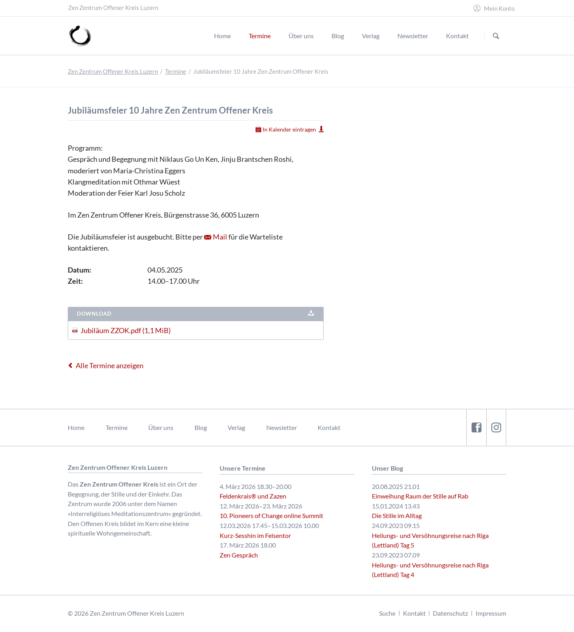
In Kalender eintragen (289, 129)
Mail (220, 236)
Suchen (496, 36)
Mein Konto (499, 8)
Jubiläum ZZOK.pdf (126, 330)
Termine (175, 71)
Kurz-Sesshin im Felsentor (255, 535)
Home (76, 427)
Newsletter (281, 427)
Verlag (236, 427)
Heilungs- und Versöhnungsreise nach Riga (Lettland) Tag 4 (430, 570)
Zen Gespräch (239, 555)
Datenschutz (450, 613)
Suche (387, 613)
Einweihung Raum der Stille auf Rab (420, 496)
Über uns (160, 427)
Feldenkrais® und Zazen (253, 496)
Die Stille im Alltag (397, 515)
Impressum (491, 613)
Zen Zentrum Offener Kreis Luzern (113, 71)
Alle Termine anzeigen (110, 365)
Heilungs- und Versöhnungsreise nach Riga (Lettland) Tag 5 (430, 540)
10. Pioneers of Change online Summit (271, 515)
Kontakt (329, 427)
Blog (201, 427)
